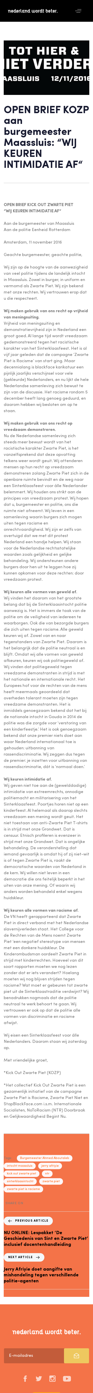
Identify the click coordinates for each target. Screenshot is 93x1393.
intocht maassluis (19, 1165)
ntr (47, 1173)
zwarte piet (51, 1181)
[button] (78, 11)
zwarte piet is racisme (23, 1189)
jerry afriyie (50, 1165)
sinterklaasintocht (20, 1181)
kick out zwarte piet (21, 1173)
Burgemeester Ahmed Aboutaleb (44, 1158)
